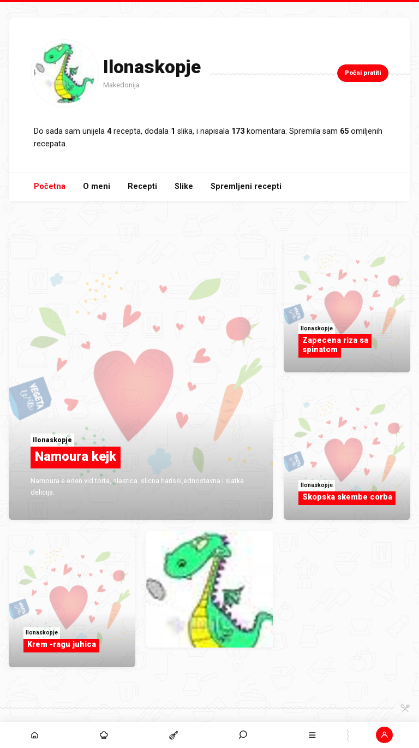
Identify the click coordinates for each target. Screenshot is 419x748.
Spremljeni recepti (246, 186)
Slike (184, 186)
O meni (96, 186)
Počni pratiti (363, 72)
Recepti (142, 186)
